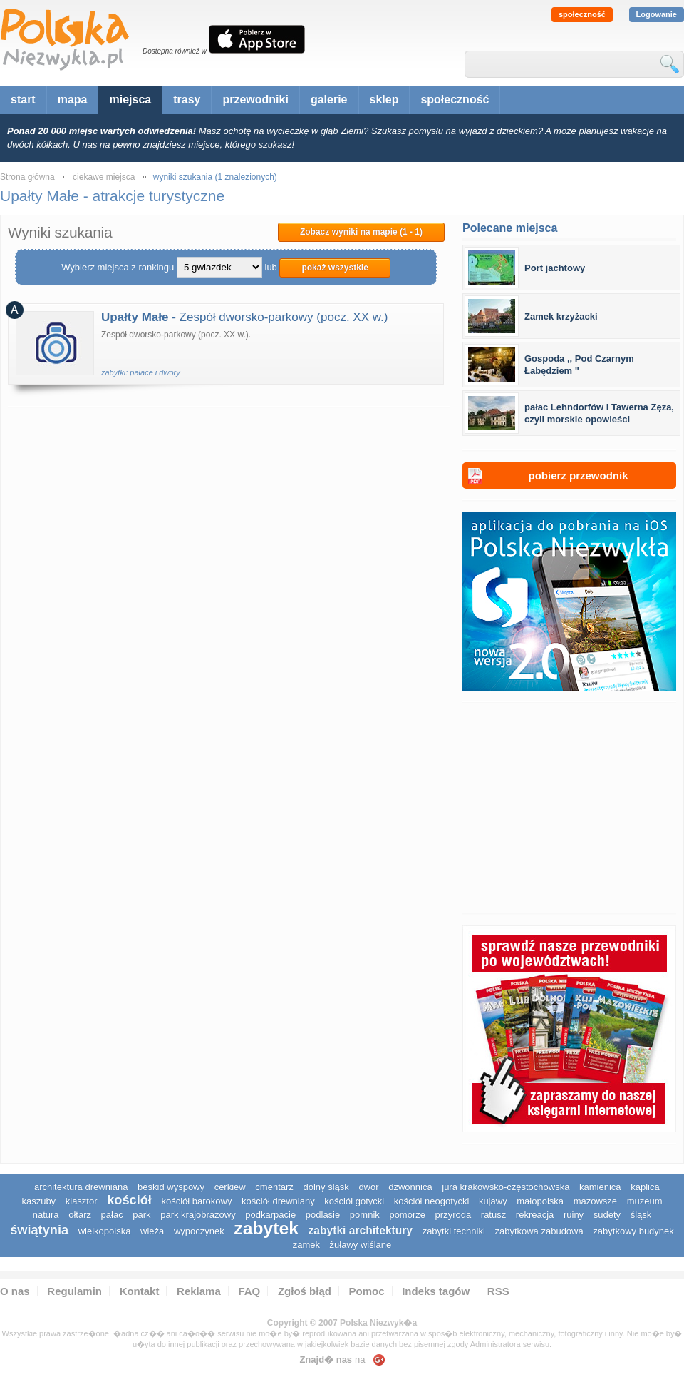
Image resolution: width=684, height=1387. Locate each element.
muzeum (645, 1201)
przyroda (453, 1214)
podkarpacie (270, 1214)
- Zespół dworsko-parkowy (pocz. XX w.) (244, 317)
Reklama (199, 1291)
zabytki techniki (454, 1231)
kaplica (645, 1187)
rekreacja (535, 1214)
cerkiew (230, 1187)
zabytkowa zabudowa (538, 1231)
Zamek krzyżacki (561, 316)
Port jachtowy (554, 268)
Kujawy (493, 1201)
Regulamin (74, 1291)
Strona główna (27, 177)
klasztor (82, 1201)
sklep (384, 99)
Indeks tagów (436, 1291)
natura (46, 1214)
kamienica (600, 1187)
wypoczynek (199, 1231)
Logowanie (656, 14)
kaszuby (38, 1201)
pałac (112, 1214)
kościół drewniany (278, 1201)
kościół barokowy (196, 1201)
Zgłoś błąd (304, 1291)
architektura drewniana (81, 1187)
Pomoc (367, 1291)
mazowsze (595, 1201)
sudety (607, 1214)
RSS (498, 1291)
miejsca (130, 99)
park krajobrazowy (198, 1214)
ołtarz (79, 1214)
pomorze (407, 1214)
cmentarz (274, 1187)
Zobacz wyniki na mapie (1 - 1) (361, 232)
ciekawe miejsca (104, 177)
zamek (306, 1244)
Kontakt (140, 1291)
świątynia (39, 1230)
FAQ (249, 1291)
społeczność (582, 14)
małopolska (540, 1201)
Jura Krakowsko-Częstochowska (505, 1187)
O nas (15, 1291)
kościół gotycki (354, 1201)
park (141, 1214)
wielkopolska (104, 1231)
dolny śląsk (325, 1187)
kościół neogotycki (432, 1201)
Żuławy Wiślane (361, 1244)
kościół (129, 1200)
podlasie (323, 1214)
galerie (329, 99)
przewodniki (255, 99)
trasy (186, 99)
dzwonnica (410, 1187)
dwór (368, 1187)
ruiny (574, 1214)
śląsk (641, 1214)
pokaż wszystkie (334, 268)
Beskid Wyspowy (171, 1187)
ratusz (493, 1214)
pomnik (365, 1214)
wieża (152, 1231)
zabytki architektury (361, 1230)
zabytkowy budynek (633, 1231)
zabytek (266, 1228)
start (23, 99)
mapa (73, 99)
